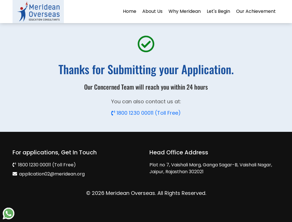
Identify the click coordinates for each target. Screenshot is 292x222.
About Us (152, 11)
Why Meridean (185, 11)
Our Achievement (256, 11)
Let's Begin (218, 11)
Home (129, 11)
